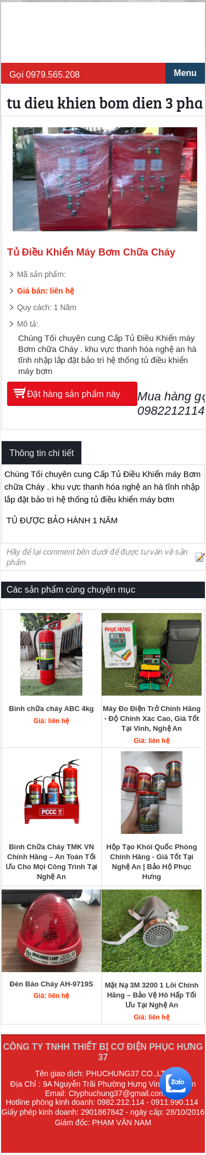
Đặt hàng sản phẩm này (73, 394)
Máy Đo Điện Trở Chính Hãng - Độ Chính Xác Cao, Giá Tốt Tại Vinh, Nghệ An (152, 718)
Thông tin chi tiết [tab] (41, 453)
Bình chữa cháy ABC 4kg (51, 708)
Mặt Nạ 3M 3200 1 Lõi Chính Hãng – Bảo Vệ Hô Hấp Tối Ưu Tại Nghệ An (152, 995)
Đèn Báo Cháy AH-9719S (51, 984)
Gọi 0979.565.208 (44, 74)
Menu (185, 73)
